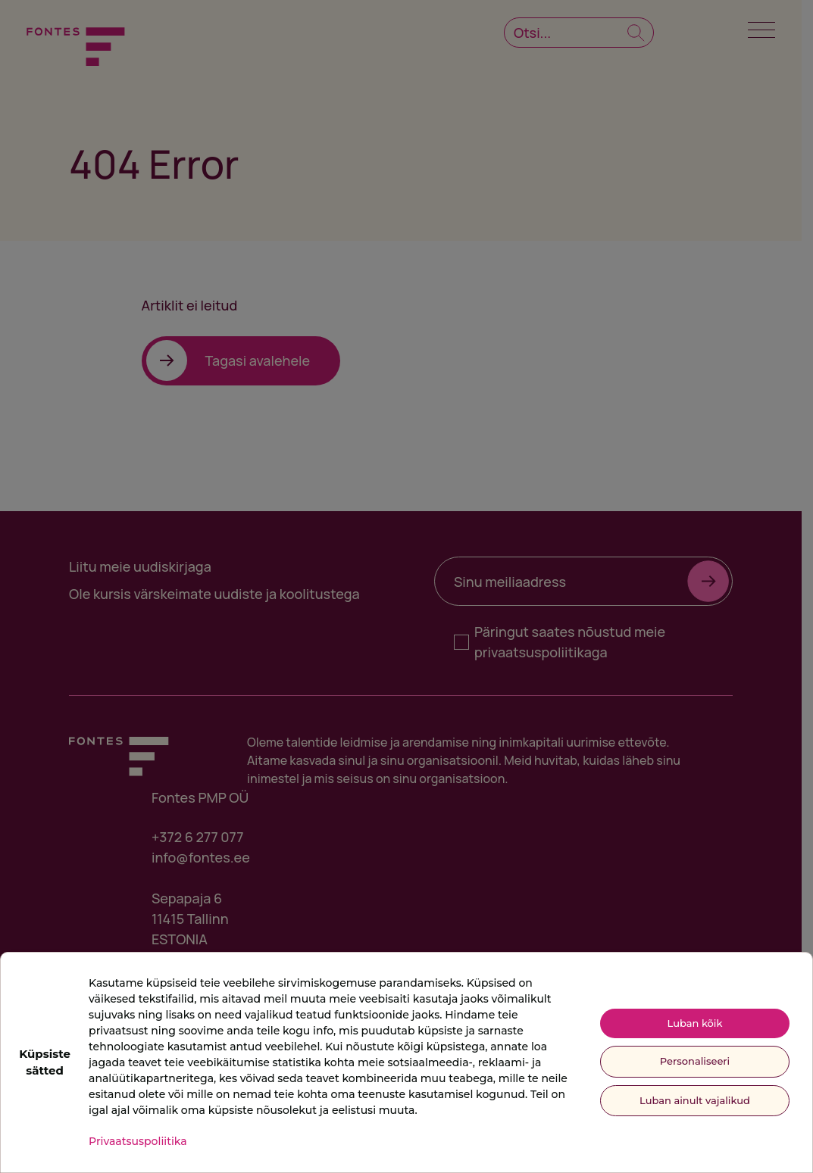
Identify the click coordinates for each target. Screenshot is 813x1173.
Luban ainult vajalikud (694, 1100)
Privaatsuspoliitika (138, 1141)
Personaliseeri (695, 1061)
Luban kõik (695, 1023)
